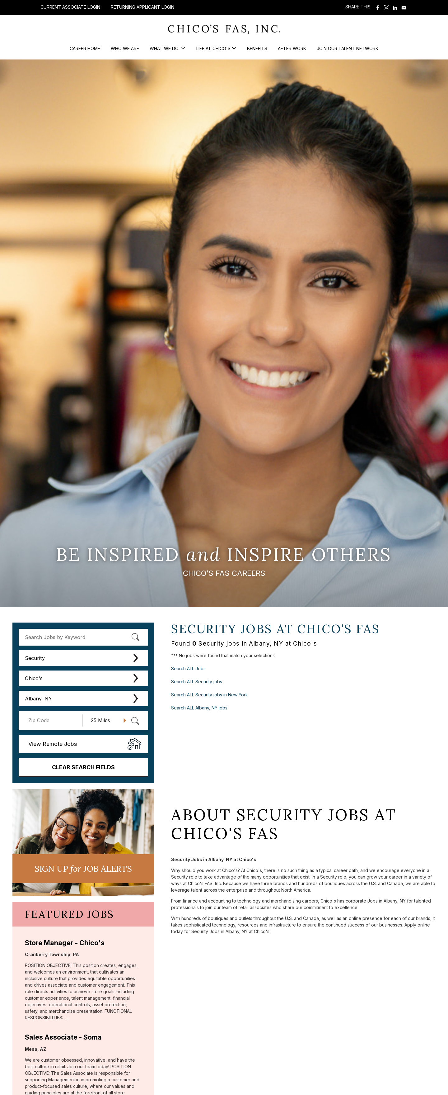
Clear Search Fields (83, 767)
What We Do (165, 48)
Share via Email (404, 8)
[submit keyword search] (135, 637)
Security (35, 658)
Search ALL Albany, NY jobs (199, 707)
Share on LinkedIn (395, 8)
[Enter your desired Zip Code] (54, 720)
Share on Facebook (377, 8)
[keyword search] (83, 637)
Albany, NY (38, 698)
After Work (292, 48)
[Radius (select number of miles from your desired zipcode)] (106, 720)
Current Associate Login (70, 7)
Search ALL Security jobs (196, 681)
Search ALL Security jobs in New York (209, 694)
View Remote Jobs (52, 744)
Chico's (34, 678)
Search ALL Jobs (188, 668)
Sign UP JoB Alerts (83, 868)
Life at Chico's (213, 48)
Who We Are (125, 48)
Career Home (85, 48)
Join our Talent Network (347, 48)
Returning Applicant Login (142, 7)
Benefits (257, 48)
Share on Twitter (386, 8)
